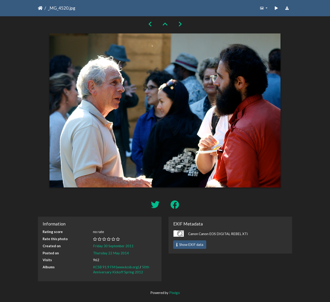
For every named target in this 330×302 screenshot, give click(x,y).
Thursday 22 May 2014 (111, 253)
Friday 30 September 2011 (113, 246)
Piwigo (174, 293)
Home (40, 8)
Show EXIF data (189, 244)
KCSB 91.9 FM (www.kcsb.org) (116, 267)
